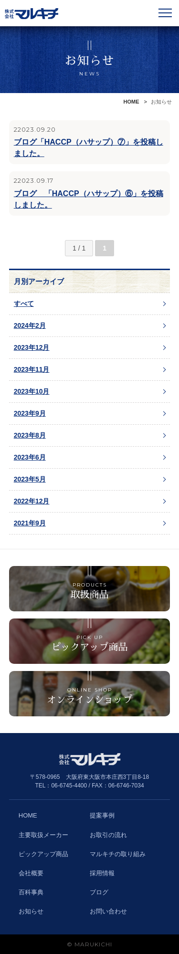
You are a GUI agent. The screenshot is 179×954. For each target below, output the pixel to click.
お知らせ (31, 911)
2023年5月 (30, 479)
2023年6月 (30, 457)
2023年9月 (30, 413)
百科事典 (31, 892)
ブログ (99, 892)
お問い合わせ (108, 911)
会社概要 (31, 873)
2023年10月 (32, 391)
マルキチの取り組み (118, 854)
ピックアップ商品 (43, 854)
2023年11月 (32, 369)
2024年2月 (30, 325)
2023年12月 (32, 347)
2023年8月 (30, 435)
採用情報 (102, 873)
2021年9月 (30, 523)
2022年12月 (32, 501)
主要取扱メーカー (43, 835)
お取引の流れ (108, 835)
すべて (24, 303)
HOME (131, 102)
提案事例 (102, 815)
